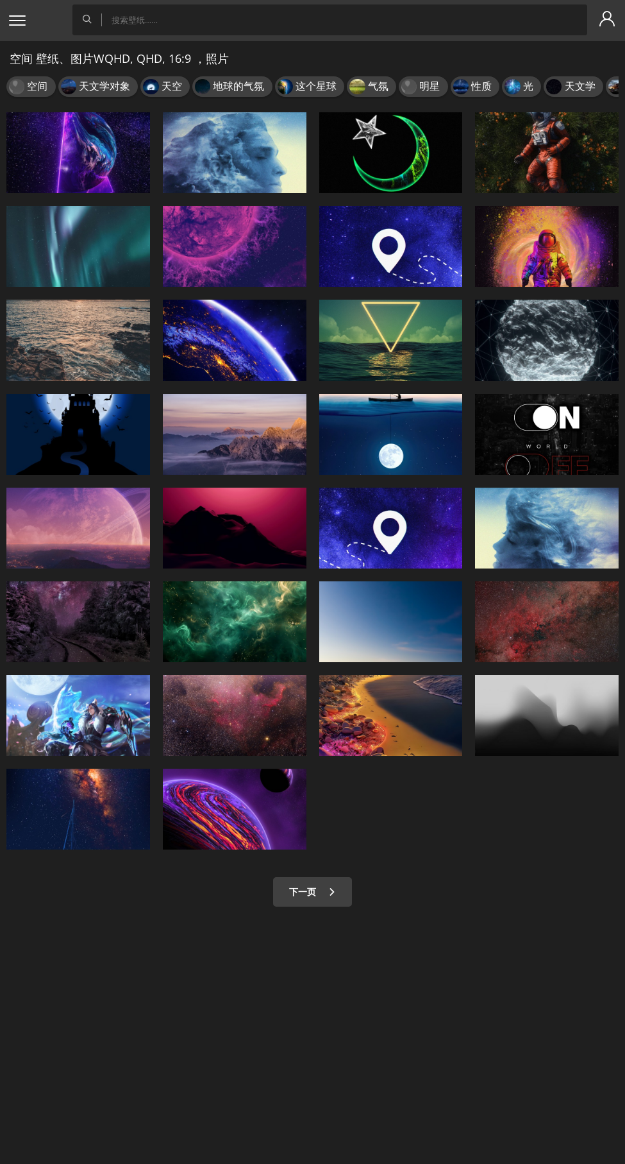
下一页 (312, 892)
